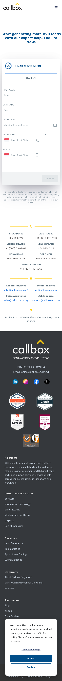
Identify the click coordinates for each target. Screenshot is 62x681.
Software (10, 498)
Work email (9, 120)
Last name (8, 105)
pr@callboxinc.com (46, 290)
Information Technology (18, 504)
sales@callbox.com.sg (16, 300)
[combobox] (9, 140)
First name (9, 90)
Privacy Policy (47, 192)
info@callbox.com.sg (16, 290)
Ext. (46, 134)
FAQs (48, 676)
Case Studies (12, 616)
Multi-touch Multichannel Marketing (23, 582)
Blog (7, 605)
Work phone (9, 134)
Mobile (6, 149)
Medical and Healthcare (18, 515)
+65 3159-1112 (36, 366)
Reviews (9, 588)
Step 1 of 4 (31, 78)
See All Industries (14, 526)
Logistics (9, 520)
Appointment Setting (16, 554)
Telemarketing (12, 548)
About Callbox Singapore (18, 577)
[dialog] (31, 647)
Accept (31, 658)
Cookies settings (31, 649)
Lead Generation (14, 543)
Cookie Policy (34, 676)
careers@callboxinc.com (46, 300)
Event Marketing (13, 559)
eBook (8, 610)
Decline (31, 667)
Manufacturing (12, 509)
